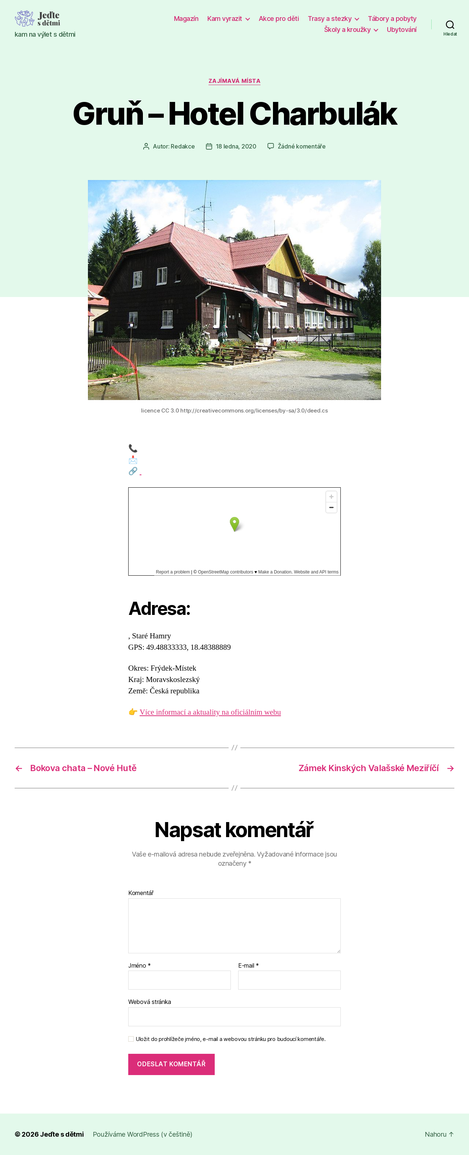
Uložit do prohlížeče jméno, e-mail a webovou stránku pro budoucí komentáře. (231, 1039)
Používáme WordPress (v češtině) (142, 1134)
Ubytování (402, 29)
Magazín (186, 18)
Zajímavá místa (234, 81)
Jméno (139, 965)
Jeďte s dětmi (62, 1134)
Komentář (141, 893)
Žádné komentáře (302, 146)
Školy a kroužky (347, 29)
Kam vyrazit (224, 18)
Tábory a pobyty (392, 18)
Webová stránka (149, 1001)
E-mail (248, 965)
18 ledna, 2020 (236, 146)
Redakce (183, 146)
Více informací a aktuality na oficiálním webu (210, 712)
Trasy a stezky (329, 18)
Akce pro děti (279, 18)
